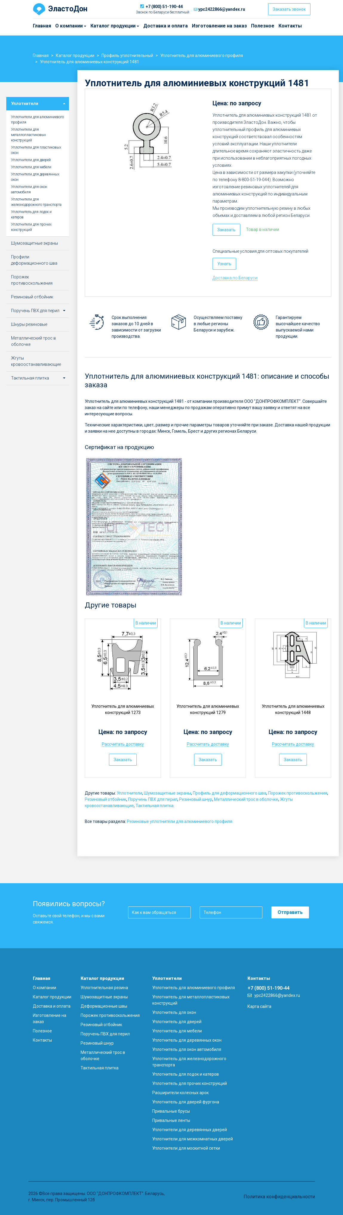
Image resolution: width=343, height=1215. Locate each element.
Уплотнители (129, 793)
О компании (56, 26)
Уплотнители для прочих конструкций (31, 227)
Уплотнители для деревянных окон (35, 177)
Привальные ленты (171, 1120)
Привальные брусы (171, 1111)
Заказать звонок (289, 9)
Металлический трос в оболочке (246, 799)
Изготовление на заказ (219, 26)
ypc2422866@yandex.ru (221, 9)
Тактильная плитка (154, 805)
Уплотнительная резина (104, 987)
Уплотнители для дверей (31, 160)
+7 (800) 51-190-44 (164, 6)
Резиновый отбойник (105, 799)
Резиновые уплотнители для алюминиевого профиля (179, 821)
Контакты (290, 26)
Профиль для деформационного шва (229, 793)
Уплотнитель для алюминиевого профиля (193, 987)
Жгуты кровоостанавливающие (36, 361)
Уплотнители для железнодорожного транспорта (36, 202)
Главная (42, 26)
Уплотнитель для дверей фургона (185, 1102)
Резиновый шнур (195, 799)
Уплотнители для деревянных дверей (189, 1129)
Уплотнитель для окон (174, 1012)
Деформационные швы (104, 1006)
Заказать (226, 229)
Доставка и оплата (165, 26)
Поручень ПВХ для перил (152, 799)
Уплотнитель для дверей (177, 1021)
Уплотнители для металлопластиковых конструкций (28, 134)
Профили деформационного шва (34, 260)
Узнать (224, 263)
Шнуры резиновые (29, 324)
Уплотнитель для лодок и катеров (31, 214)
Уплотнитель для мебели (177, 1031)
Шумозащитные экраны (167, 793)
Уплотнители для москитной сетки (186, 1148)
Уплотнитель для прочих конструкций (189, 1083)
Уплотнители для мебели (31, 167)
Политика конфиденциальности (279, 1196)
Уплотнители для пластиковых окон (36, 150)
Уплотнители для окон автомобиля (29, 189)
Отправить (290, 912)
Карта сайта (259, 1006)
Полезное (262, 26)
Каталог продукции (93, 26)
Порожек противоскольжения (297, 793)
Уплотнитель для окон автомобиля (186, 1049)
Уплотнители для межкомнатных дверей (192, 1139)
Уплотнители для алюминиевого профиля (37, 119)
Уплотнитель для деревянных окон (187, 1040)
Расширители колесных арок (180, 1092)
